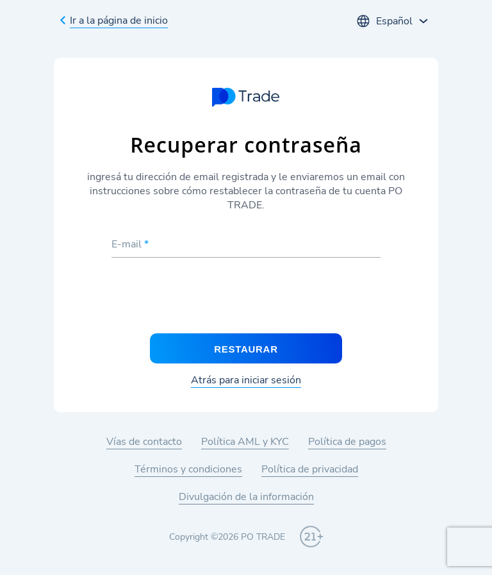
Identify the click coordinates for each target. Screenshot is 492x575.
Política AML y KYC (245, 442)
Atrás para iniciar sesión (246, 380)
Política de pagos (347, 442)
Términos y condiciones (188, 469)
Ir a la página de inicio (119, 20)
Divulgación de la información (246, 497)
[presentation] (246, 296)
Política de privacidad (309, 469)
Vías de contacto (144, 442)
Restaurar (245, 349)
